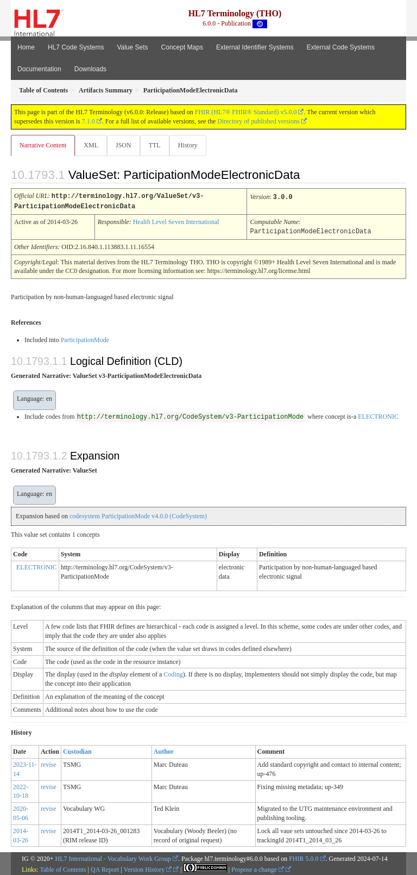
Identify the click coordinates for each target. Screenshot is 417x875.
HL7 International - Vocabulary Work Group (113, 857)
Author (164, 750)
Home (26, 47)
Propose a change (257, 868)
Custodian (77, 750)
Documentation (39, 69)
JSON (123, 145)
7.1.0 (88, 121)
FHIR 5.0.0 (303, 857)
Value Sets (132, 47)
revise (48, 763)
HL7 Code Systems (76, 47)
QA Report (105, 868)
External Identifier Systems (255, 47)
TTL (155, 145)
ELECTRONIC (378, 415)
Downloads (90, 69)
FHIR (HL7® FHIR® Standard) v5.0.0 (246, 112)
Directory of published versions (258, 121)
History (188, 145)
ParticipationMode (85, 338)
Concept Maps (182, 47)
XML (91, 145)
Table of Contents (63, 868)
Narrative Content (43, 145)
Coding (172, 673)
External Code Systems (341, 47)
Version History (148, 868)
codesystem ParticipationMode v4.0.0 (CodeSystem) (138, 514)
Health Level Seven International (176, 221)
